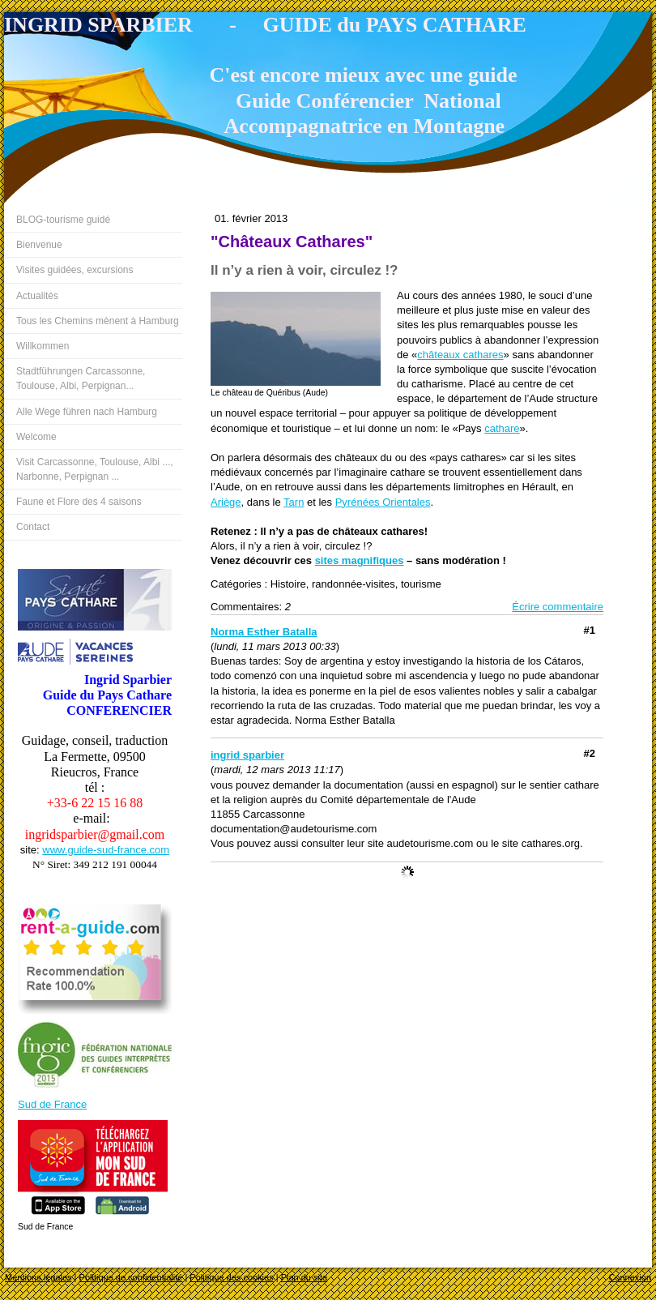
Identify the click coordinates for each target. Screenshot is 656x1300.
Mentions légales (38, 1277)
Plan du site (304, 1277)
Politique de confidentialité (131, 1277)
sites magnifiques (359, 560)
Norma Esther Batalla (264, 632)
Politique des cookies (231, 1277)
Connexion (629, 1277)
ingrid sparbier (247, 755)
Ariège (226, 502)
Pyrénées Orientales (383, 502)
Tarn (293, 502)
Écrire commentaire (557, 607)
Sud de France (52, 1104)
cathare (501, 428)
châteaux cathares (460, 355)
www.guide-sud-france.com (105, 850)
